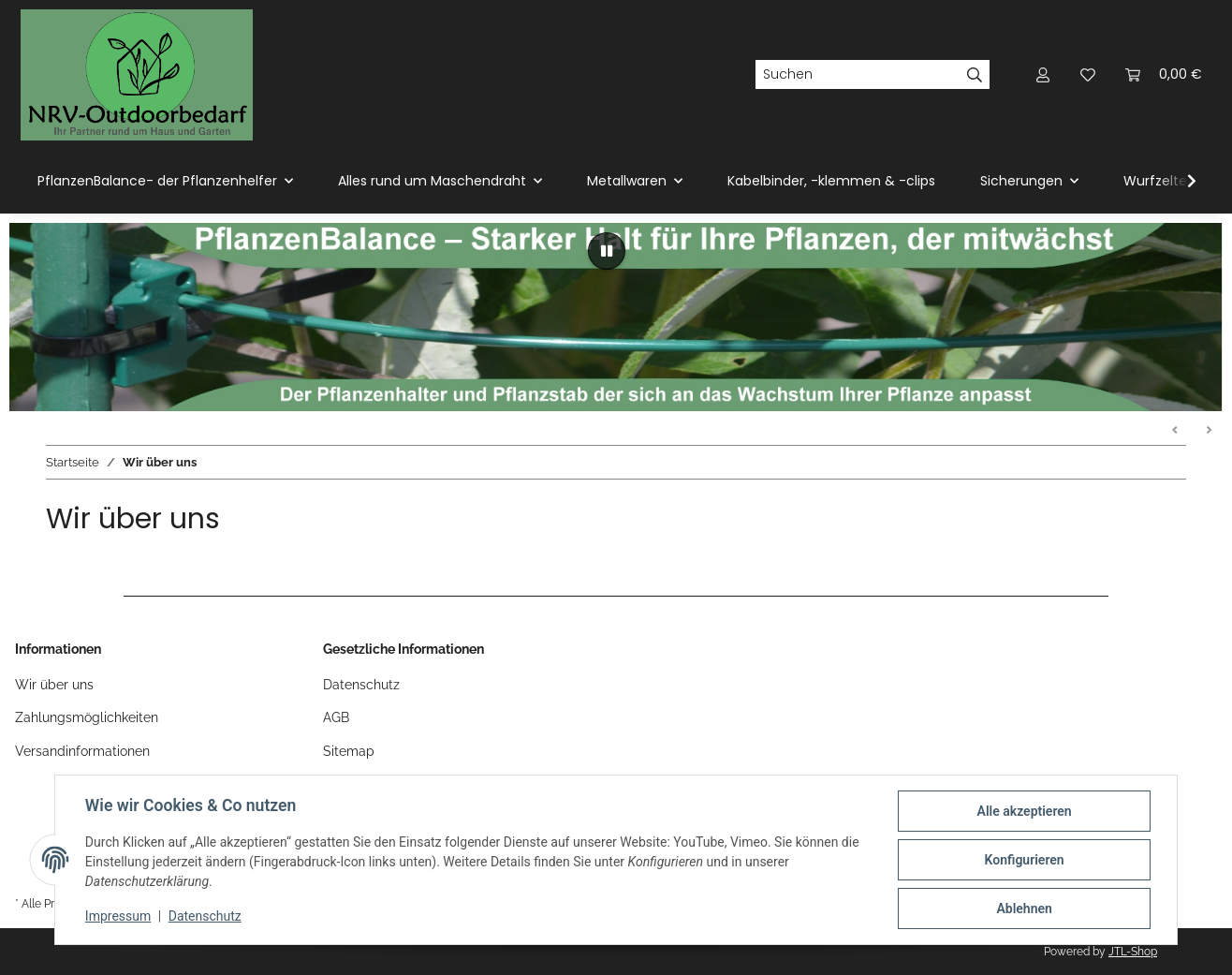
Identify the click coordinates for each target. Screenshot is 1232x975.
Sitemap (348, 751)
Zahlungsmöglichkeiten (86, 717)
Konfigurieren (1023, 859)
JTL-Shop (1132, 951)
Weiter (1209, 431)
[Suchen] (858, 75)
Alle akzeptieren (1023, 811)
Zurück (1176, 431)
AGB (336, 717)
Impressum (118, 916)
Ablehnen (1023, 908)
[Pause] (606, 251)
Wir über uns (54, 684)
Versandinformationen (82, 751)
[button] (1042, 74)
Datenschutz (205, 916)
